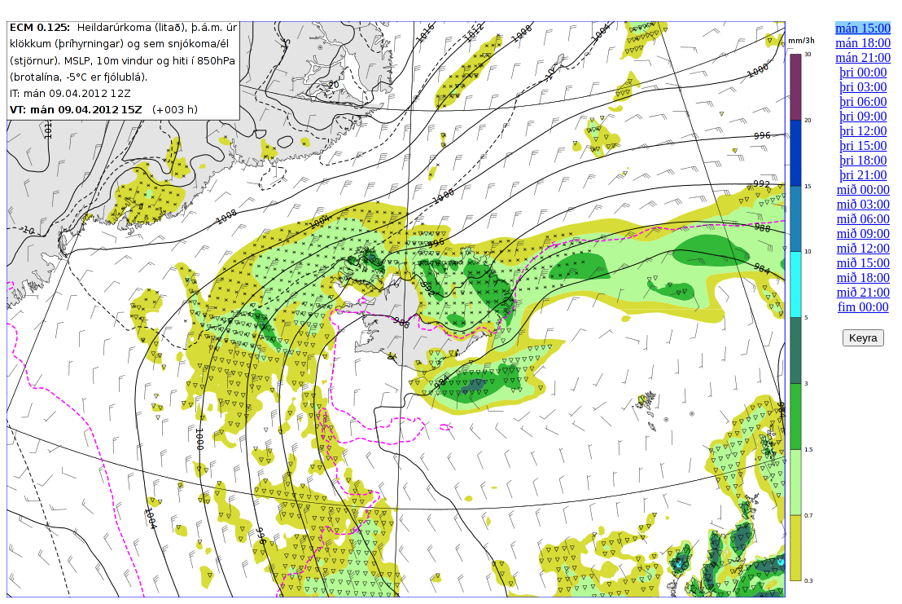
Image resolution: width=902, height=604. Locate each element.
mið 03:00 (863, 204)
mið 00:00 (863, 189)
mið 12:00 (863, 248)
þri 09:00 (863, 116)
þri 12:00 (863, 131)
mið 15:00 (863, 263)
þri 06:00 (863, 101)
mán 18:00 (863, 43)
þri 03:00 (863, 87)
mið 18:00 (863, 277)
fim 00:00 (863, 307)
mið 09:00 (863, 233)
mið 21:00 (863, 292)
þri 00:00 (863, 72)
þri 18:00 (863, 160)
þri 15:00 (863, 145)
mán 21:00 (863, 57)
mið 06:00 (863, 219)
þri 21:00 (863, 175)
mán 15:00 (863, 28)
